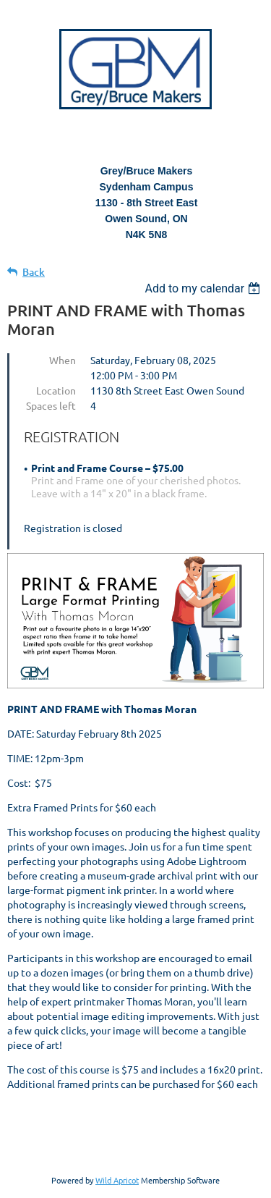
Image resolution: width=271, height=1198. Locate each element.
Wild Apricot (117, 1180)
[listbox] (204, 288)
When (62, 359)
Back (33, 272)
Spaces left (51, 405)
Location (56, 390)
